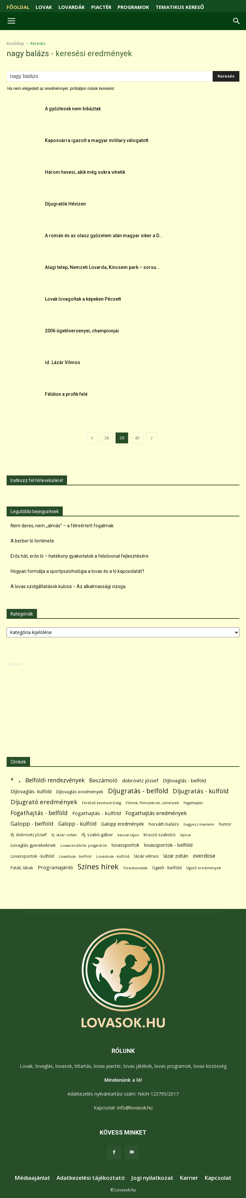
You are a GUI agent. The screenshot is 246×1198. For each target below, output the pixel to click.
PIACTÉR (101, 7)
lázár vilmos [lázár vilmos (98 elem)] (146, 856)
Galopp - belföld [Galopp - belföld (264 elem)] (32, 823)
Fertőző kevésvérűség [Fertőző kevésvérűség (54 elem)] (101, 802)
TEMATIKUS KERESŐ (180, 7)
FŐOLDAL (18, 7)
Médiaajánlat (32, 1178)
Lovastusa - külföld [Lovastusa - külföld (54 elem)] (112, 856)
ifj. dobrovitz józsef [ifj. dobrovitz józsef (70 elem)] (29, 835)
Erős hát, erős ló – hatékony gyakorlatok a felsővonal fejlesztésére (80, 556)
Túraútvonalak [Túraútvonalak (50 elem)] (135, 867)
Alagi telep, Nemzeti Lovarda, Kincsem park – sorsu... (102, 267)
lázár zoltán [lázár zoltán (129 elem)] (175, 856)
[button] (237, 21)
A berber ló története (32, 540)
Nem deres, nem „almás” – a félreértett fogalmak (62, 525)
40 (137, 438)
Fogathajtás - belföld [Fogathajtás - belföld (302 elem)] (39, 812)
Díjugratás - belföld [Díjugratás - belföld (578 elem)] (138, 790)
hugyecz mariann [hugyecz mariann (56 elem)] (199, 824)
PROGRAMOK (133, 7)
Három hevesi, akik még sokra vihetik (85, 172)
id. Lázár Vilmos (62, 362)
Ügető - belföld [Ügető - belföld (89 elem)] (167, 868)
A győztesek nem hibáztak (73, 108)
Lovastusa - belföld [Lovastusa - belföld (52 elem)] (75, 856)
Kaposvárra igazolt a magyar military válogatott (96, 140)
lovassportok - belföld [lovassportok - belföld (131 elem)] (168, 845)
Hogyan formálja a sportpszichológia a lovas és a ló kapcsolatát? (77, 571)
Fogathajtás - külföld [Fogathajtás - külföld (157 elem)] (96, 813)
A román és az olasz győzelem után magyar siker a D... (104, 235)
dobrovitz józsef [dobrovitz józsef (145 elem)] (140, 780)
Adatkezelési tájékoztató (90, 1178)
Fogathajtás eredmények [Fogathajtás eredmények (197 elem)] (156, 813)
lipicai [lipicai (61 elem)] (185, 834)
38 (106, 438)
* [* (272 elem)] (12, 780)
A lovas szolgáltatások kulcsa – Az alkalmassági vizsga (68, 586)
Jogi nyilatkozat (152, 1178)
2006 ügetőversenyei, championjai (82, 330)
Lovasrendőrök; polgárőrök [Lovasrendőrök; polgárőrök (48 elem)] (83, 845)
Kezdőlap (15, 43)
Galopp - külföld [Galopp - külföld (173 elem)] (77, 823)
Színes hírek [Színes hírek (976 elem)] (98, 866)
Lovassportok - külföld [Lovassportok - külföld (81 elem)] (32, 856)
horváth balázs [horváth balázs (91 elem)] (164, 824)
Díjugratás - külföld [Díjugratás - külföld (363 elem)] (200, 790)
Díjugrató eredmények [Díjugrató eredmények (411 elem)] (44, 802)
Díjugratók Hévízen (65, 203)
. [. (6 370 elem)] (19, 778)
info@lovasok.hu (135, 1107)
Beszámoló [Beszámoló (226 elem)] (103, 780)
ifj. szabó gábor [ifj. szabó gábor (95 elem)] (97, 835)
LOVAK (44, 7)
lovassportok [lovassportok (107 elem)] (125, 845)
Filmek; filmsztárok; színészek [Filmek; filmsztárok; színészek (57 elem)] (152, 802)
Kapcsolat (217, 1178)
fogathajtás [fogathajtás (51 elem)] (193, 802)
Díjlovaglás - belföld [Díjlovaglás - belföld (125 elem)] (184, 780)
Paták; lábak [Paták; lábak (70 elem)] (22, 868)
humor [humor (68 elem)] (225, 824)
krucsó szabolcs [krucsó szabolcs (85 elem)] (160, 835)
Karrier (189, 1178)
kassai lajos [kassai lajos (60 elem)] (128, 834)
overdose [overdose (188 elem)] (204, 855)
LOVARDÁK (71, 7)
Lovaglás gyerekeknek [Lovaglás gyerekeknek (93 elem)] (33, 845)
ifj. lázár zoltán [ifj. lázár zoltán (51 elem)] (64, 834)
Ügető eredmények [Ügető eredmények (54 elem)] (203, 867)
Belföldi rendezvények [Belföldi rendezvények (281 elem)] (55, 780)
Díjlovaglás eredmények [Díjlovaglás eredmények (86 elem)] (79, 792)
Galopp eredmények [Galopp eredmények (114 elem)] (122, 824)
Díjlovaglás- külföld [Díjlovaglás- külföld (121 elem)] (31, 791)
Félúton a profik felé (66, 394)
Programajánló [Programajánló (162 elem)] (55, 867)
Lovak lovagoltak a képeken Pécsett (83, 299)
